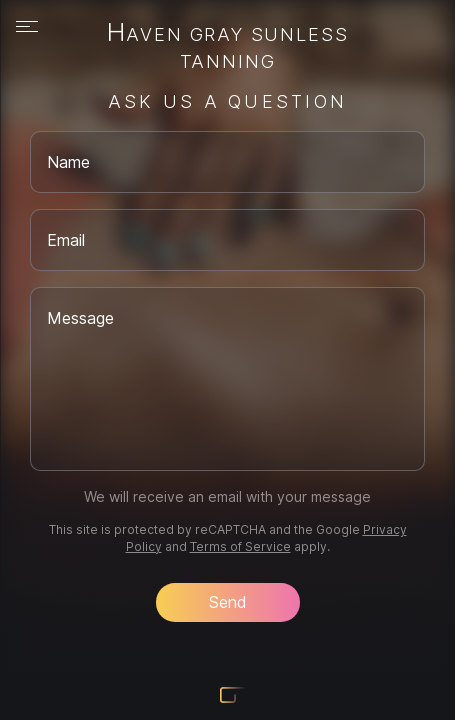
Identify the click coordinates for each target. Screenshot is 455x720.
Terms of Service (240, 546)
